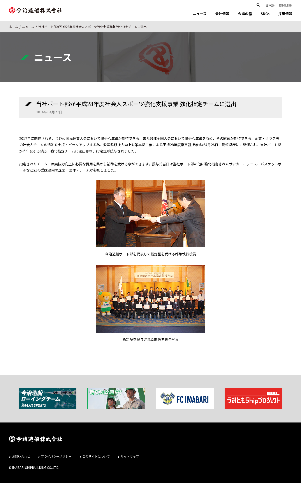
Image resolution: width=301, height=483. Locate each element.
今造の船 (245, 13)
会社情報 (222, 13)
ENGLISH (285, 5)
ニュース (199, 13)
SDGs (265, 13)
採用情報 (285, 13)
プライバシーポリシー (56, 456)
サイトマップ (130, 456)
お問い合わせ (21, 456)
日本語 (270, 5)
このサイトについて (96, 456)
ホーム (13, 26)
